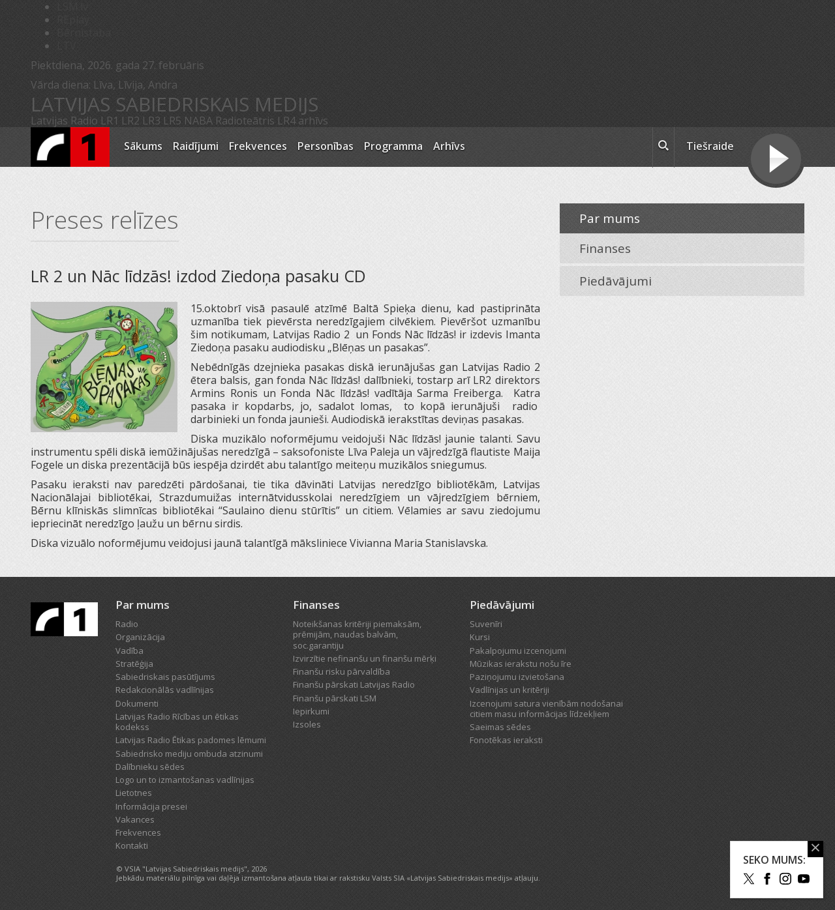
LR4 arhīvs (302, 120)
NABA (198, 120)
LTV (66, 45)
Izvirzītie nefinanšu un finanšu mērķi (364, 658)
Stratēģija (134, 663)
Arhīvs (449, 146)
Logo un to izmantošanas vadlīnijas (184, 779)
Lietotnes (133, 793)
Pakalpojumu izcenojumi (518, 650)
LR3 (151, 120)
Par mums (609, 218)
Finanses (605, 248)
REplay (73, 19)
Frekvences (258, 146)
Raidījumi (196, 146)
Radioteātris (245, 120)
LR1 (109, 120)
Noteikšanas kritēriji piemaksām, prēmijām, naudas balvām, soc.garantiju (357, 634)
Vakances (135, 819)
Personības (325, 146)
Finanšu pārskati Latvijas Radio (354, 684)
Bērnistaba (84, 32)
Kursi (480, 637)
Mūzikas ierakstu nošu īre (520, 663)
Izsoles (307, 724)
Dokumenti (137, 703)
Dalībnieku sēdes (150, 766)
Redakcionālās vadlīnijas (164, 690)
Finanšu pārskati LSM (334, 698)
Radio (126, 624)
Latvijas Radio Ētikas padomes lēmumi (190, 740)
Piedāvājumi (615, 280)
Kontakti (131, 845)
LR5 (172, 120)
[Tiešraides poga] (776, 160)
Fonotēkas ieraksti (506, 740)
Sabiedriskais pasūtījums (165, 676)
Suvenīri (486, 624)
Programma (393, 146)
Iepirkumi (311, 711)
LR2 (130, 120)
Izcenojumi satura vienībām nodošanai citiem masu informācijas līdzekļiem (546, 708)
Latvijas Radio (64, 120)
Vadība (129, 650)
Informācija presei (151, 806)
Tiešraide (710, 146)
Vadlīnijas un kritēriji (509, 690)
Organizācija (140, 637)
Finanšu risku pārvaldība (341, 671)
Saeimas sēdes (500, 727)
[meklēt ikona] (663, 147)
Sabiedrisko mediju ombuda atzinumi (189, 753)
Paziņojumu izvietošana (517, 676)
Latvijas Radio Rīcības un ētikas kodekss (177, 722)
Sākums (143, 146)
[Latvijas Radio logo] (70, 147)
